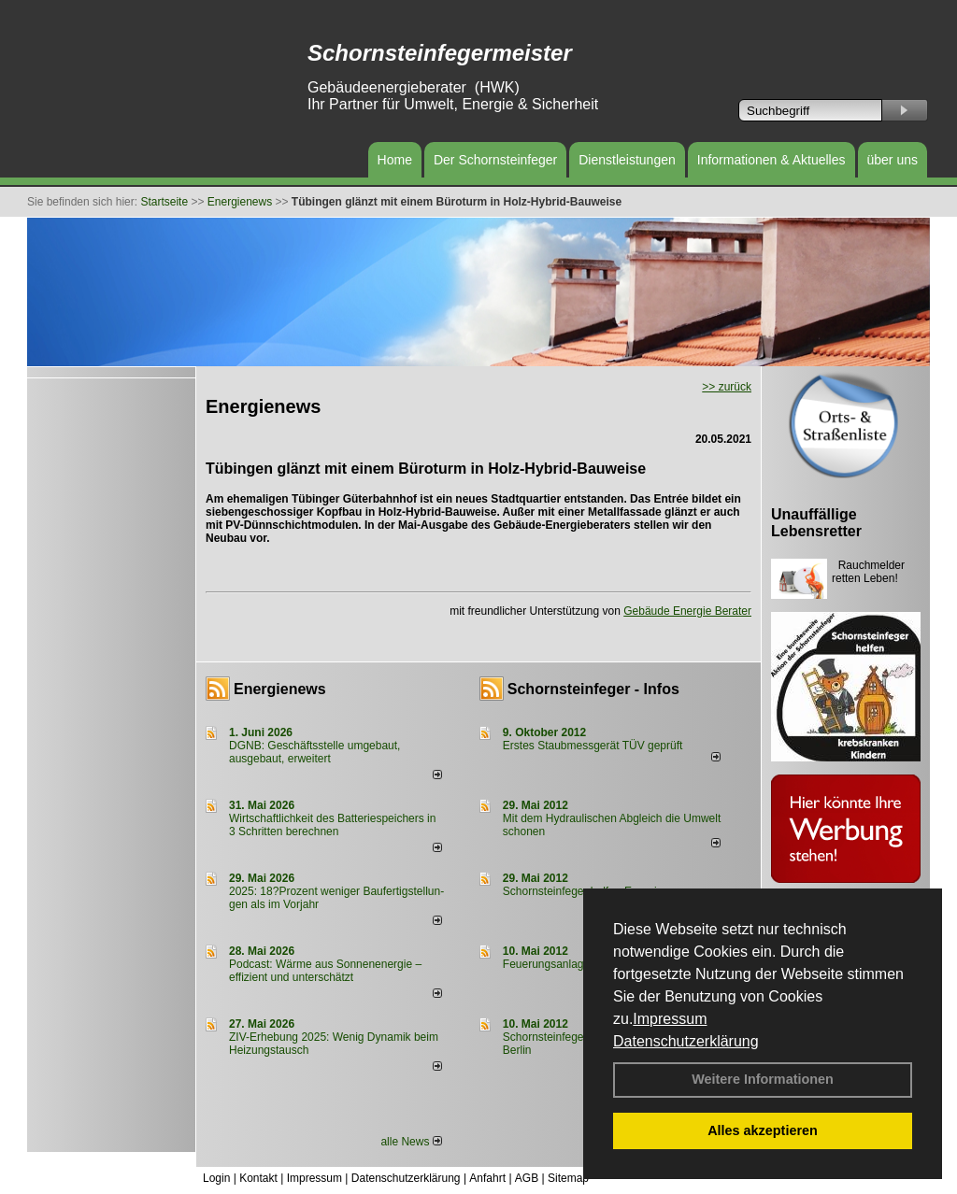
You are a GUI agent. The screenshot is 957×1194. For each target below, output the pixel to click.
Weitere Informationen (763, 1079)
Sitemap (568, 1178)
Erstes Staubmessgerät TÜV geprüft (593, 745)
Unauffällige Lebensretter (816, 522)
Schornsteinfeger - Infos (593, 689)
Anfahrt (487, 1178)
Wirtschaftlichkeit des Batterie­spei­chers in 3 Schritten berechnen (332, 825)
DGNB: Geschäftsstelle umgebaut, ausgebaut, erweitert (314, 752)
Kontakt (258, 1178)
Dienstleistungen (627, 159)
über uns (892, 159)
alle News (410, 1141)
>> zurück (726, 386)
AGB (526, 1178)
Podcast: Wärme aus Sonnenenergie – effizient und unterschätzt (325, 971)
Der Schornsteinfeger (495, 159)
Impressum (670, 1019)
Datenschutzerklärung (686, 1041)
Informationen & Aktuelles (771, 159)
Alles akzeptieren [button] (762, 1130)
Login (216, 1178)
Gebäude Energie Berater (687, 611)
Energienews (280, 689)
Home (395, 159)
